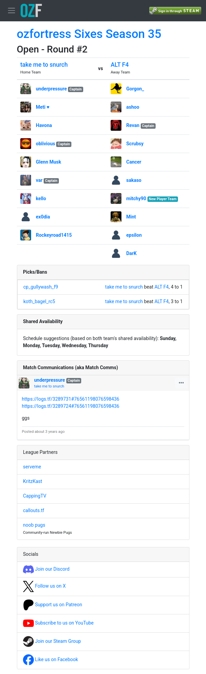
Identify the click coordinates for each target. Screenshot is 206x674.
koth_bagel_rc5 (39, 301)
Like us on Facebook (50, 659)
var (39, 180)
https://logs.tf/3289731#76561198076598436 (70, 399)
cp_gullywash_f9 (40, 287)
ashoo (132, 107)
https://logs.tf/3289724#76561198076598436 (70, 406)
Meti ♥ (42, 107)
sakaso (133, 180)
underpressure (51, 88)
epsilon (134, 235)
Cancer (133, 162)
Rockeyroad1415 (54, 235)
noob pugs (34, 525)
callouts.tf (33, 510)
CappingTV (34, 496)
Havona (44, 125)
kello (41, 198)
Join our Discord (46, 569)
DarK (131, 253)
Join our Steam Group (52, 641)
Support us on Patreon (52, 604)
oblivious (45, 143)
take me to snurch (44, 64)
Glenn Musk (48, 162)
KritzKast (32, 481)
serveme (32, 466)
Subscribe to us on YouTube (58, 623)
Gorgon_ (135, 88)
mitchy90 (136, 198)
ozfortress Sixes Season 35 (89, 34)
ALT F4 (120, 64)
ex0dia (43, 216)
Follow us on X (44, 586)
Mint (131, 216)
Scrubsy (134, 143)
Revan (132, 125)
